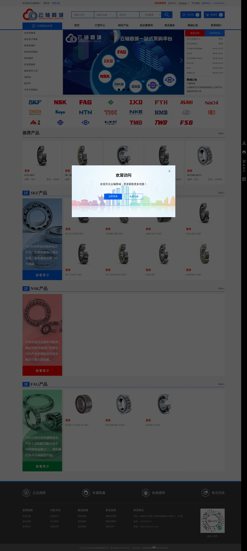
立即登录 (113, 196)
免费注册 (133, 196)
